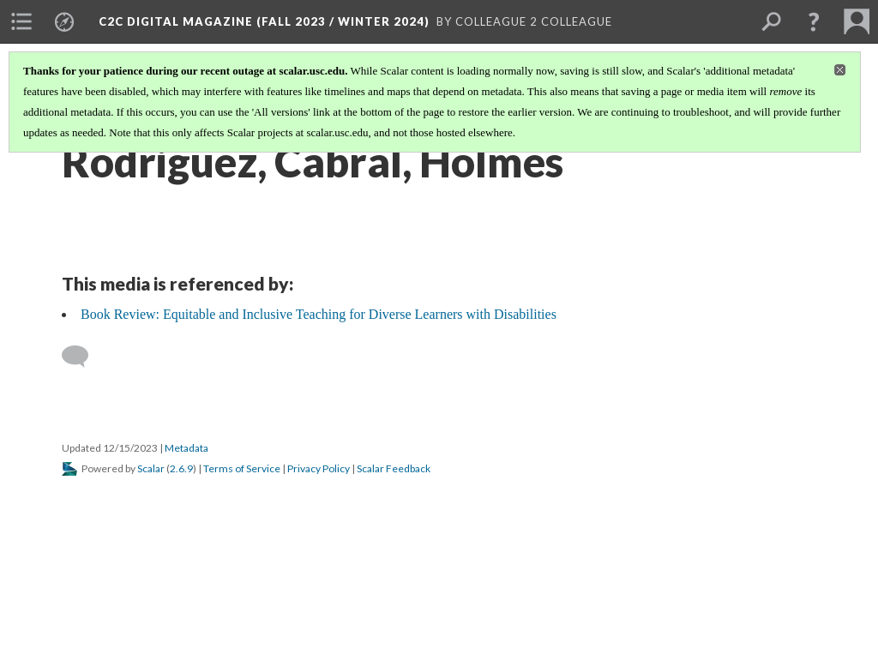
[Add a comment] (83, 356)
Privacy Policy (318, 468)
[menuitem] (21, 21)
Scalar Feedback (393, 468)
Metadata (186, 447)
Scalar (151, 468)
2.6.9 (181, 468)
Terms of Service (241, 468)
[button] (813, 21)
